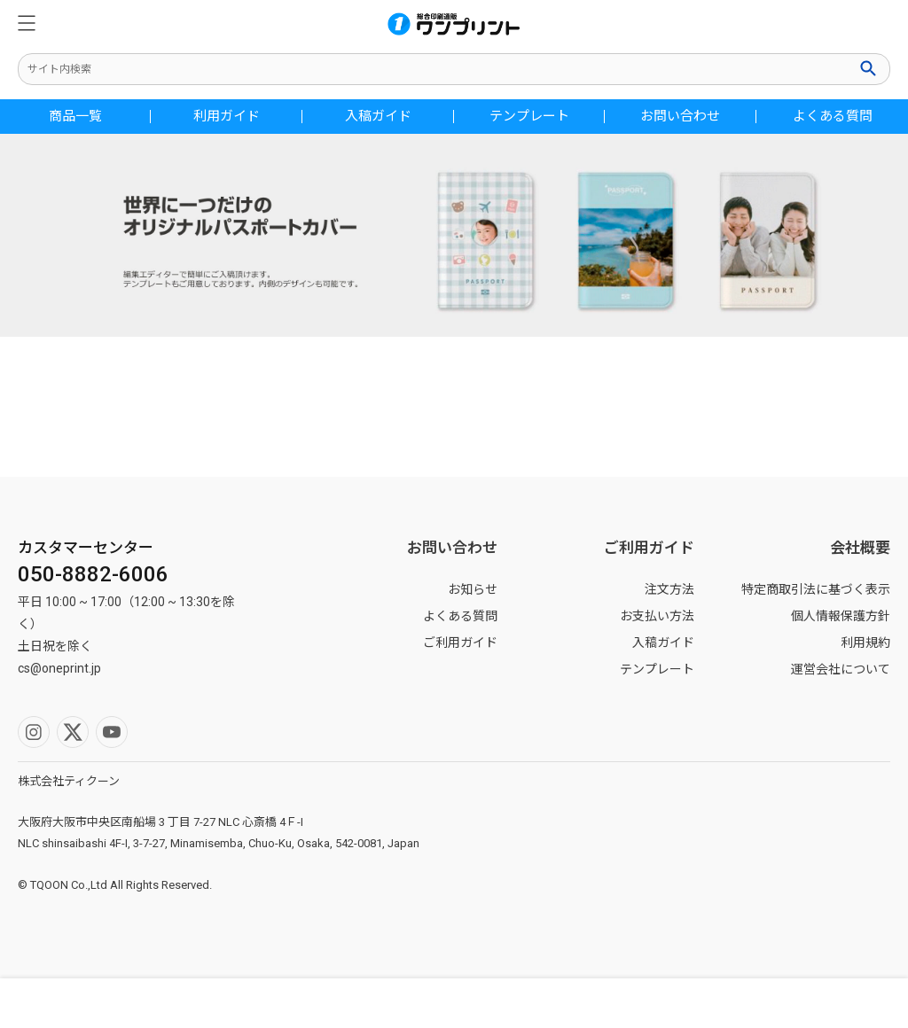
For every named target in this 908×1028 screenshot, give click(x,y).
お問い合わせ (680, 116)
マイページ (340, 1003)
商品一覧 (75, 116)
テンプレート (529, 116)
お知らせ (472, 589)
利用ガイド (226, 116)
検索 (869, 68)
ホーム (567, 1003)
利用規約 (865, 642)
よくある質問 (833, 116)
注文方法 (669, 589)
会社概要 (860, 548)
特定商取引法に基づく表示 (815, 589)
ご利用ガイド (460, 642)
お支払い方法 (657, 616)
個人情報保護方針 (840, 616)
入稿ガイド (378, 116)
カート (794, 1003)
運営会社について (840, 669)
